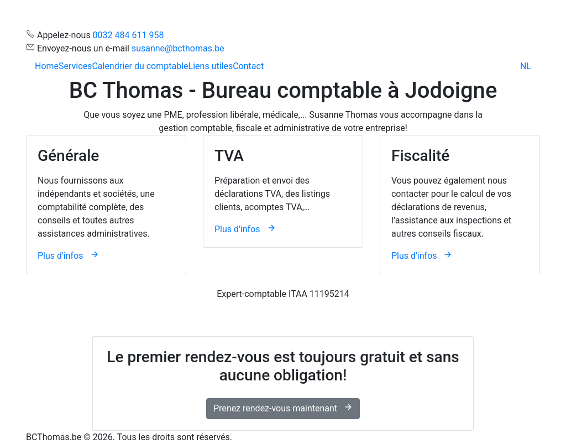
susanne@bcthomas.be (178, 48)
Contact (248, 66)
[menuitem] (525, 66)
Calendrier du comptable (140, 66)
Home (47, 66)
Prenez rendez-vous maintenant (283, 408)
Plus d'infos (68, 255)
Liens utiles (210, 66)
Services (75, 66)
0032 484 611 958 (128, 35)
